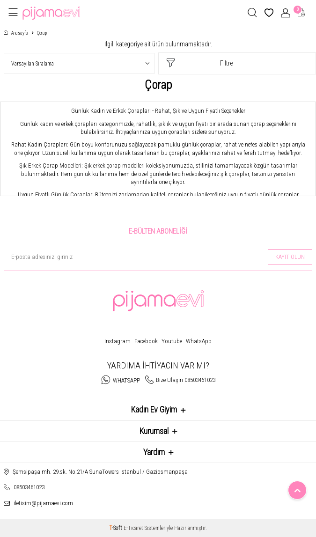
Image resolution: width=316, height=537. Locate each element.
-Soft (116, 528)
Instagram (117, 341)
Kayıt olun (290, 256)
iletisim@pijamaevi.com (43, 503)
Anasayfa (16, 33)
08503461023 (29, 487)
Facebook (146, 341)
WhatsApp (199, 341)
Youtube (172, 341)
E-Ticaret (133, 528)
